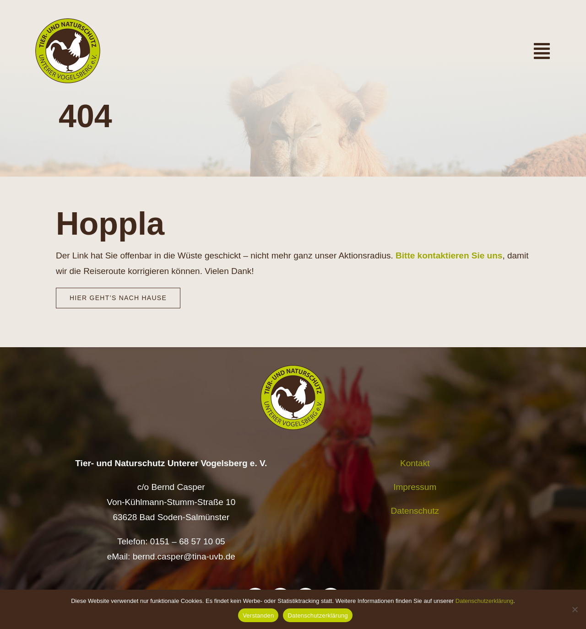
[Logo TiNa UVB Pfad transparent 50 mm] (67, 22)
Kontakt (414, 463)
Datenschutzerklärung (484, 600)
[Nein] (574, 609)
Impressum (414, 487)
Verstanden (258, 615)
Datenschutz (415, 511)
